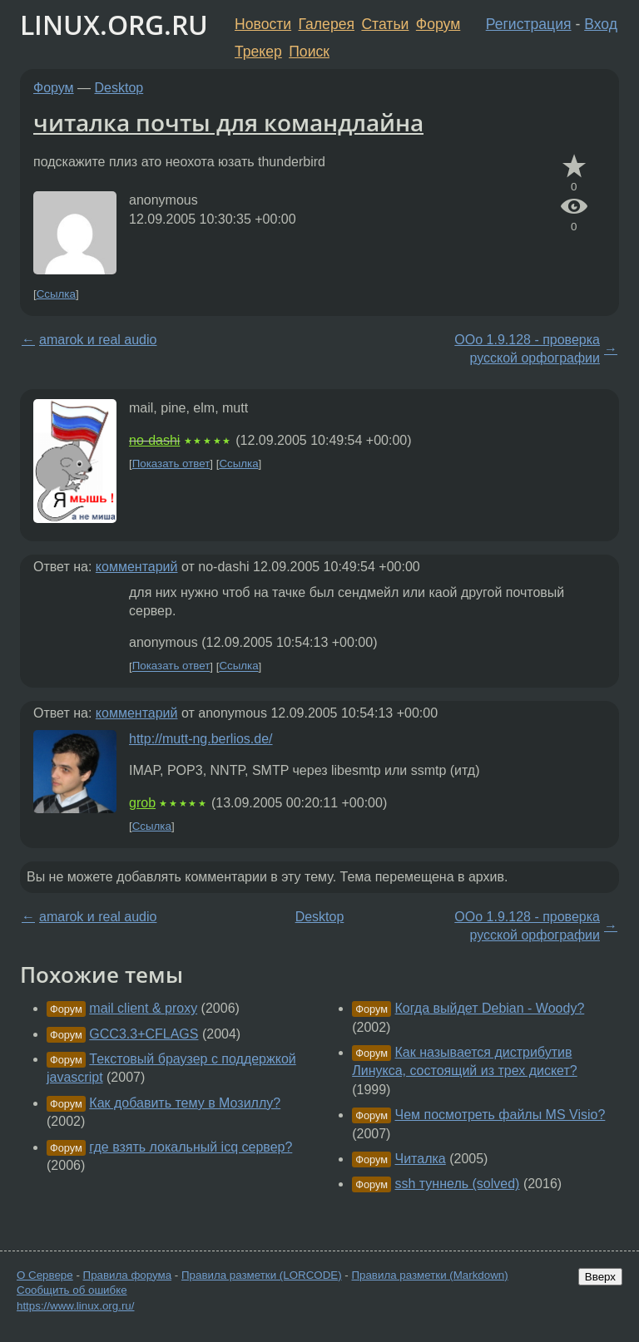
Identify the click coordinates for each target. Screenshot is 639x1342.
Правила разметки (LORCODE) (261, 1275)
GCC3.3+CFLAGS (143, 1034)
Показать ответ (171, 463)
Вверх (600, 1276)
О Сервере (45, 1275)
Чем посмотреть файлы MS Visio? (500, 1115)
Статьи (385, 24)
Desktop (119, 88)
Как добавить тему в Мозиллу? (184, 1103)
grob (142, 803)
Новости (263, 24)
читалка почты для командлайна (228, 122)
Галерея (326, 24)
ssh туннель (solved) (457, 1184)
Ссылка (56, 294)
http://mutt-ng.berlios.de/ (201, 739)
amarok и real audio (97, 340)
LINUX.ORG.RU (114, 24)
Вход (600, 24)
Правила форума (127, 1275)
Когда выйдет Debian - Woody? (490, 1008)
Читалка (420, 1159)
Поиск (309, 51)
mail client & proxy (143, 1008)
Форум (438, 24)
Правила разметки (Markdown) (429, 1275)
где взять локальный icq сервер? (190, 1147)
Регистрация (529, 24)
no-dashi (154, 440)
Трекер (258, 51)
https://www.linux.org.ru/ (75, 1306)
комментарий (137, 567)
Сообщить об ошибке (72, 1290)
